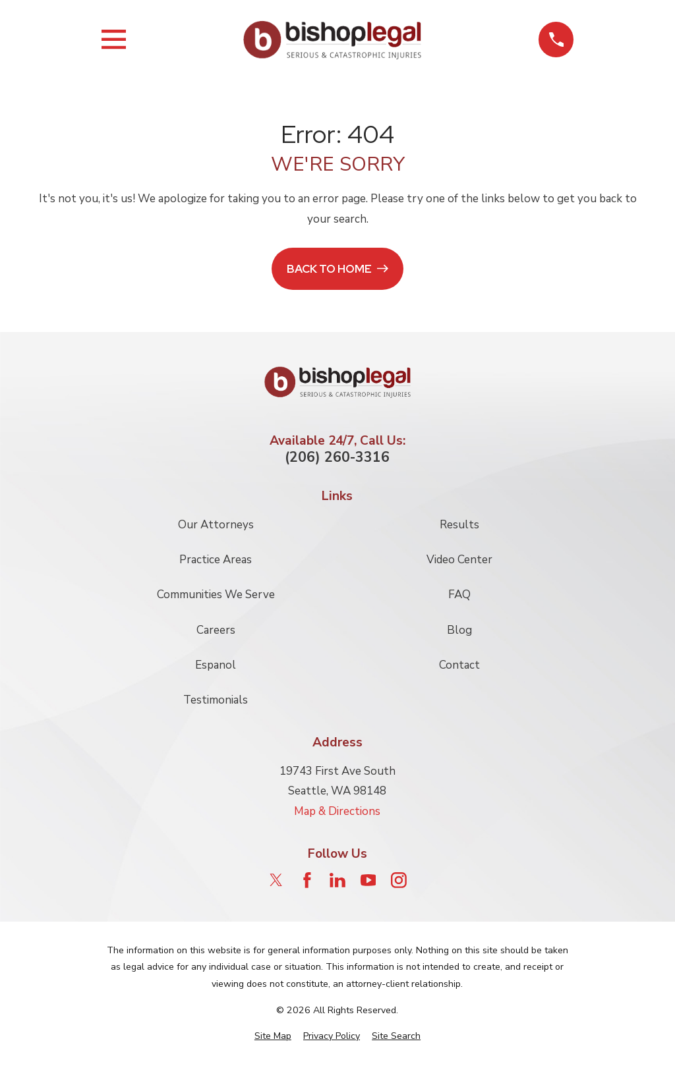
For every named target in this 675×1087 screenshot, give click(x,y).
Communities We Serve (216, 594)
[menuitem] (272, 1036)
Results (459, 524)
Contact (459, 665)
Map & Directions (337, 811)
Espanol (215, 665)
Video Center (459, 559)
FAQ (459, 594)
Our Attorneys (216, 524)
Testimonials (215, 700)
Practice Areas (215, 559)
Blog (459, 630)
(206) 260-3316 (337, 457)
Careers (215, 630)
